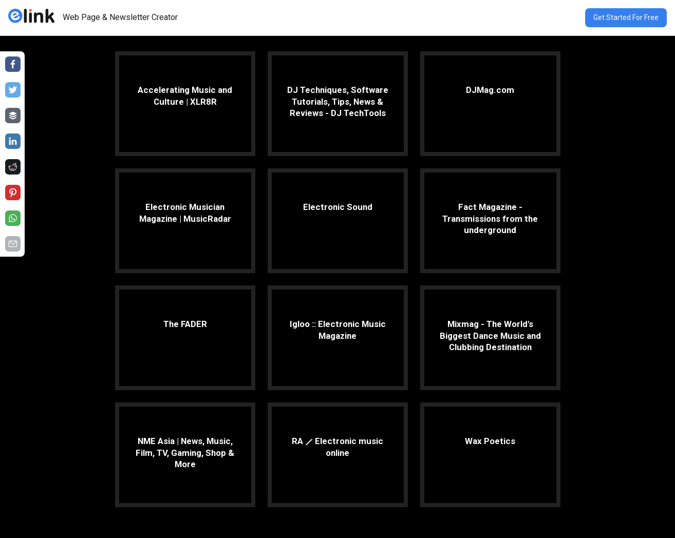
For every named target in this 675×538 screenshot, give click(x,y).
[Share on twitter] (13, 90)
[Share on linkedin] (13, 141)
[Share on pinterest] (13, 192)
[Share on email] (13, 244)
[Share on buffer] (13, 115)
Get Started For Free (626, 17)
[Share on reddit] (13, 167)
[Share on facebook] (13, 64)
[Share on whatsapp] (13, 218)
